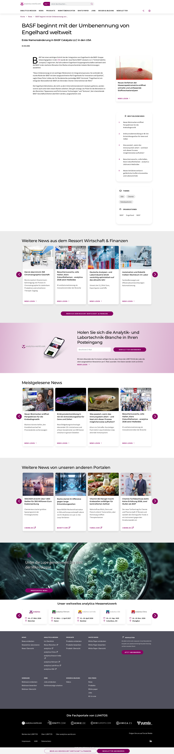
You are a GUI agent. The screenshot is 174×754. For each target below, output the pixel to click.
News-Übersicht (28, 648)
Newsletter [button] (122, 11)
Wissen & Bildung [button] (106, 11)
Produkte (91, 685)
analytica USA (50, 669)
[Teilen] (143, 11)
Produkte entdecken (74, 641)
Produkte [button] (50, 11)
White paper (93, 689)
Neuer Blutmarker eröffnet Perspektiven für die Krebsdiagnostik (133, 124)
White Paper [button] (83, 11)
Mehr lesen (84, 364)
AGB (36, 741)
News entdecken (28, 641)
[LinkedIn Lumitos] (150, 741)
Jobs (90, 693)
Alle (45, 4)
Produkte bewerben (73, 645)
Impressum (26, 741)
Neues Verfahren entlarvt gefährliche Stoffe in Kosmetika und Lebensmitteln (135, 173)
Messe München (51, 645)
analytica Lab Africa (52, 665)
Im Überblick (49, 641)
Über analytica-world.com (66, 734)
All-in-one (92, 696)
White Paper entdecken (97, 641)
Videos (68, 682)
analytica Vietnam (52, 662)
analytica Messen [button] (28, 11)
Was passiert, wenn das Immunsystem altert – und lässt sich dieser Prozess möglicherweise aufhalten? (135, 149)
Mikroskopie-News (39, 590)
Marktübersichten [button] (66, 11)
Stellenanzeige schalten (53, 685)
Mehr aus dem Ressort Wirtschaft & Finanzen (87, 313)
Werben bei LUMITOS (30, 734)
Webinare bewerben (29, 685)
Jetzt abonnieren (132, 652)
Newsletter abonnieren (130, 349)
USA (58, 60)
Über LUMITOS (46, 734)
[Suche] (91, 4)
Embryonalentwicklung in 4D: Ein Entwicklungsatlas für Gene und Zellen (136, 136)
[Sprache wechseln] (149, 11)
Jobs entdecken (50, 682)
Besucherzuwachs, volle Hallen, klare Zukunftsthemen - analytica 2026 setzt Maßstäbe (136, 161)
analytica (48, 648)
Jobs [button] (93, 11)
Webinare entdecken (29, 682)
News (90, 682)
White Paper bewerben (97, 645)
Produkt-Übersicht (73, 648)
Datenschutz (46, 741)
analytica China (51, 652)
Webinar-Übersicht (29, 689)
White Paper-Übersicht (97, 648)
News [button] (41, 11)
